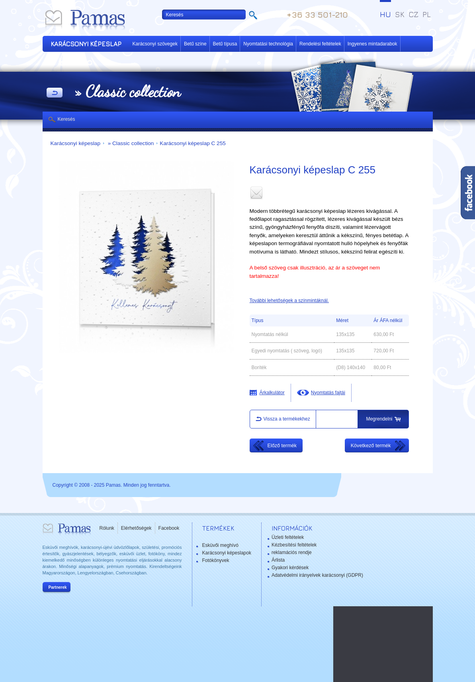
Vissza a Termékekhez (55, 93)
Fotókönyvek (215, 560)
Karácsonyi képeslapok (226, 553)
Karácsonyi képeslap (75, 143)
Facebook (169, 528)
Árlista (278, 560)
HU (385, 14)
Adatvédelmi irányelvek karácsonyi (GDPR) (317, 575)
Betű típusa (225, 44)
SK (400, 14)
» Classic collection (130, 143)
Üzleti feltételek (288, 537)
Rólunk (107, 528)
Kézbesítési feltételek (294, 545)
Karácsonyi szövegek (155, 44)
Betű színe (195, 44)
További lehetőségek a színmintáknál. (289, 300)
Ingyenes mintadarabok (372, 44)
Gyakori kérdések (290, 567)
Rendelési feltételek (320, 44)
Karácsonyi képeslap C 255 (193, 143)
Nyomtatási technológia (268, 44)
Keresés (66, 119)
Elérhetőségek (136, 528)
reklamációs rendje (292, 552)
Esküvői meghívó (220, 545)
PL (426, 14)
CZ (413, 14)
